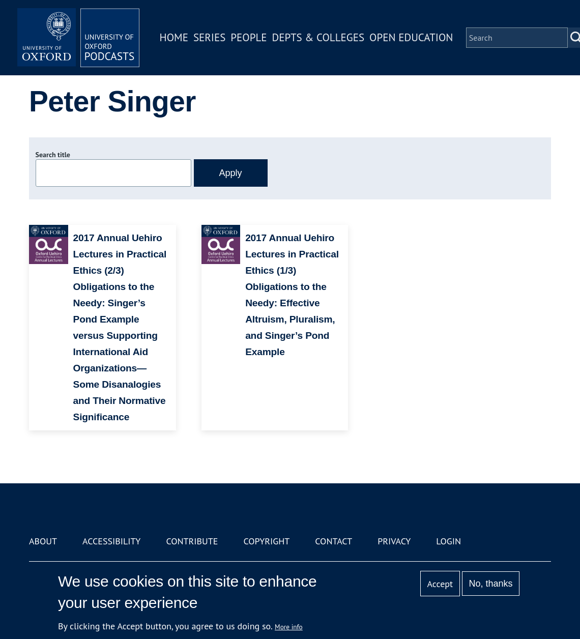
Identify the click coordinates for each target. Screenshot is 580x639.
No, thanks (490, 583)
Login (448, 541)
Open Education (411, 37)
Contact (333, 541)
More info (289, 626)
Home (174, 37)
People (248, 37)
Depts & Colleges (318, 37)
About (43, 541)
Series (209, 37)
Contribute (192, 541)
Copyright (266, 541)
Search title (53, 154)
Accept (440, 584)
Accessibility (111, 541)
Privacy (394, 541)
